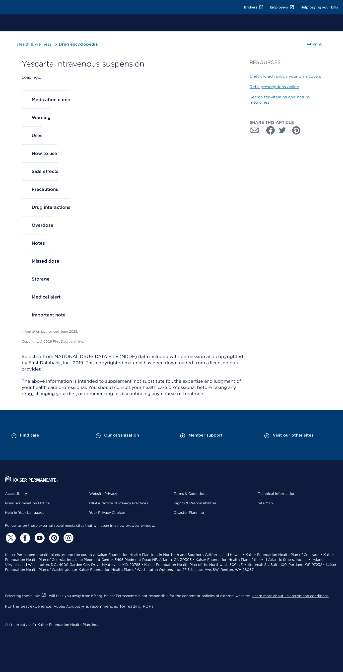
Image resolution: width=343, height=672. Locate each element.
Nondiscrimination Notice (27, 503)
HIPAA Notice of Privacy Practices (118, 503)
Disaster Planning (189, 513)
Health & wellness (34, 44)
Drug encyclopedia (78, 44)
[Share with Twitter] (282, 130)
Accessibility (16, 494)
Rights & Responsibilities (195, 503)
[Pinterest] (53, 538)
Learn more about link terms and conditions (290, 596)
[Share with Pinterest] (296, 130)
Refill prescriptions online (274, 86)
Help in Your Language (24, 513)
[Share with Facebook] (269, 130)
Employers (282, 7)
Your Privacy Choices (107, 513)
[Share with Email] (255, 130)
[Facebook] (24, 538)
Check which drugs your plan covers (285, 76)
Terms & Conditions (190, 494)
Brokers (254, 7)
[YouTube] (39, 538)
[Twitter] (10, 538)
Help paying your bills (319, 7)
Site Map (265, 503)
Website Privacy (103, 494)
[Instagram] (68, 538)
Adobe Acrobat (69, 606)
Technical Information (276, 494)
